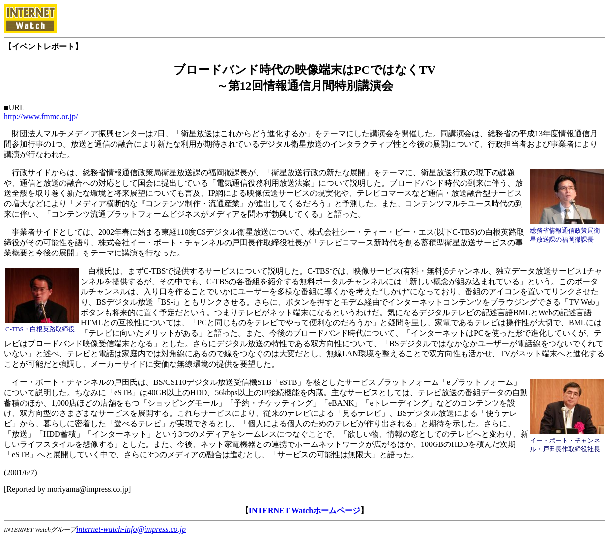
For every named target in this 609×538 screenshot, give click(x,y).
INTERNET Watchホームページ (304, 510)
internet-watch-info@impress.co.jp (131, 529)
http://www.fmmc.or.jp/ (41, 116)
